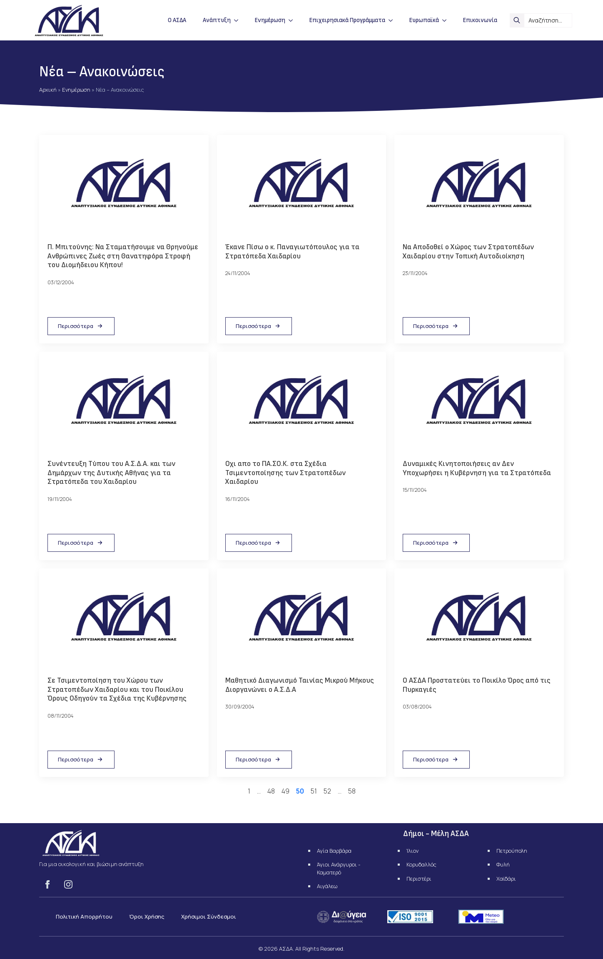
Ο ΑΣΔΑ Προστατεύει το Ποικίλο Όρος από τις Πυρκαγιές (477, 685)
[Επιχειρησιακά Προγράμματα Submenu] (393, 20)
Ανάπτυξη (217, 20)
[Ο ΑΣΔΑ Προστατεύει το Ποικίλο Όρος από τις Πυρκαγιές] (479, 620)
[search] (517, 20)
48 (271, 791)
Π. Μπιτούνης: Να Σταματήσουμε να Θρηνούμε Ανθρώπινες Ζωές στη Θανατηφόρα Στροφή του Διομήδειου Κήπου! (122, 256)
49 (285, 791)
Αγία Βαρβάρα (334, 850)
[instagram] (68, 884)
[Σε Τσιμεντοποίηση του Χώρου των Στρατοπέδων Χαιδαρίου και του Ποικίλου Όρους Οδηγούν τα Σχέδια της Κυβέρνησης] (123, 620)
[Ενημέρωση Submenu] (293, 20)
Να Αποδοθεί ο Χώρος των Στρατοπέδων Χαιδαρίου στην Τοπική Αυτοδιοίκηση (468, 251)
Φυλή (503, 864)
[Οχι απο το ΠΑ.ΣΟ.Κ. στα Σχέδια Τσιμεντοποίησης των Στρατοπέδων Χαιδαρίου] (301, 403)
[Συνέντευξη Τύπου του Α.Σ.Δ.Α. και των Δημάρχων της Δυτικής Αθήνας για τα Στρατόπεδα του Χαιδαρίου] (123, 403)
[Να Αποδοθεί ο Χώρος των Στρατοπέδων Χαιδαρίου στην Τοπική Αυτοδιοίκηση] (479, 186)
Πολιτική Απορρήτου (84, 916)
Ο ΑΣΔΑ (177, 20)
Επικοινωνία (480, 20)
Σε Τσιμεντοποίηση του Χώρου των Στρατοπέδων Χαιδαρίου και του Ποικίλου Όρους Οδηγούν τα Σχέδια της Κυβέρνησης (117, 689)
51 (314, 791)
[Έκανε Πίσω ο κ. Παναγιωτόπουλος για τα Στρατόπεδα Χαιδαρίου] (301, 186)
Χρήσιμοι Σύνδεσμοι (208, 916)
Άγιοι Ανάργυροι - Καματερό (338, 868)
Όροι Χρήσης (146, 916)
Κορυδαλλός (421, 864)
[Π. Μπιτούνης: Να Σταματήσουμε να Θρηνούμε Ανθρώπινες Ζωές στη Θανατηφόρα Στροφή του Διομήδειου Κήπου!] (123, 186)
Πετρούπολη (511, 850)
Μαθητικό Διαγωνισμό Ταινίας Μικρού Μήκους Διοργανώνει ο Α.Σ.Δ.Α (299, 685)
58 (352, 791)
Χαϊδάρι (506, 878)
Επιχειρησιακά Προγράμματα (347, 20)
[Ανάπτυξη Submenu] (239, 20)
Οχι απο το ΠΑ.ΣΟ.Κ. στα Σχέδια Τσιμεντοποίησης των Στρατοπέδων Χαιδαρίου (285, 472)
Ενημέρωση (270, 20)
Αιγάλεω (327, 886)
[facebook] (47, 884)
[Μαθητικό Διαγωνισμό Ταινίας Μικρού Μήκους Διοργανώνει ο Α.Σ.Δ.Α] (301, 620)
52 (327, 791)
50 (300, 791)
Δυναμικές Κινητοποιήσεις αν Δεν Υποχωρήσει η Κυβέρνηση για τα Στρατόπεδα (477, 468)
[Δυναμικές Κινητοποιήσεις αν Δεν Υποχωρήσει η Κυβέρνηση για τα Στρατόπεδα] (479, 403)
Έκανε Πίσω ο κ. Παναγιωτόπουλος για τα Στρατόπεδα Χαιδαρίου (292, 251)
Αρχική (48, 89)
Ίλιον (412, 850)
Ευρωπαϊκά (424, 20)
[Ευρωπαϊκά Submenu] (447, 20)
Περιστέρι (418, 878)
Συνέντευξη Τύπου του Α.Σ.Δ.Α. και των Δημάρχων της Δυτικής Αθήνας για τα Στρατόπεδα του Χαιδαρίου (111, 472)
